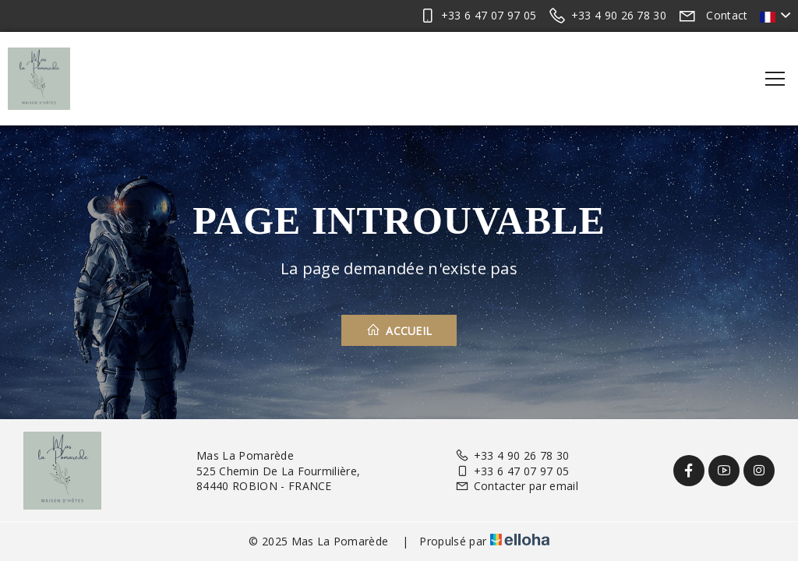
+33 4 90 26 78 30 (512, 455)
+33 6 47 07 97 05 (512, 471)
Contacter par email (516, 485)
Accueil (399, 330)
